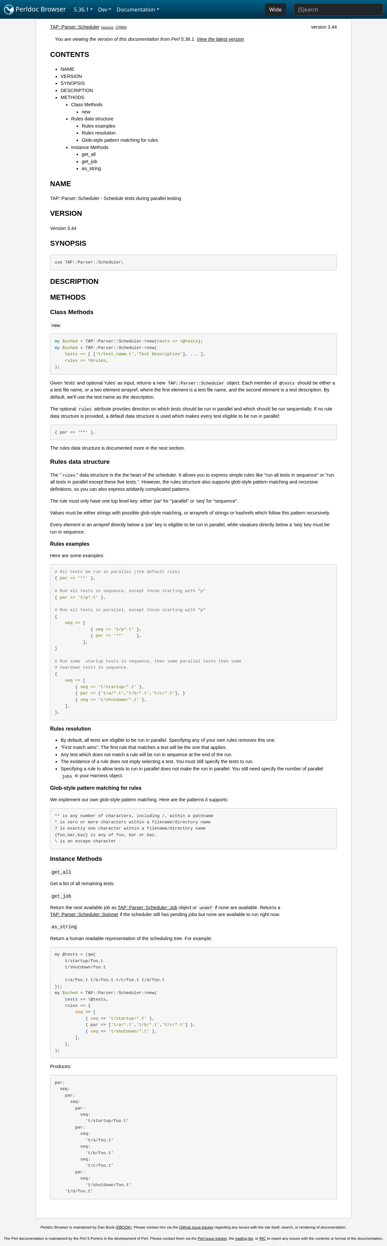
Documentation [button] (135, 9)
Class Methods (86, 104)
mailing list (244, 1238)
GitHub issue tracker (196, 1227)
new (86, 111)
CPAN (121, 27)
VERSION (71, 76)
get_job (89, 161)
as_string (91, 168)
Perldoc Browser (35, 9)
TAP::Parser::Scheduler (74, 27)
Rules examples (98, 126)
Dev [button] (103, 9)
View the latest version (220, 39)
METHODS (72, 97)
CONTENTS (69, 54)
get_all (88, 154)
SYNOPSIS (73, 83)
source (108, 27)
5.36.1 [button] (81, 9)
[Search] (338, 9)
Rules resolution (99, 133)
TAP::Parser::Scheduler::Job (147, 907)
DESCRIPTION (77, 90)
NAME (67, 69)
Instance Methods (90, 147)
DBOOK (124, 1227)
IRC (262, 1238)
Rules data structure (92, 118)
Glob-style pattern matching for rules (120, 140)
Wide (275, 9)
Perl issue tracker (212, 1238)
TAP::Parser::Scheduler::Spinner (84, 914)
